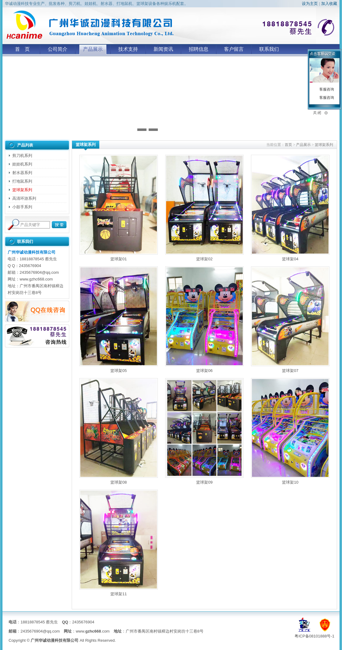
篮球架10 (290, 431)
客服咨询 (326, 89)
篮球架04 (290, 208)
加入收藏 (329, 3)
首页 (288, 145)
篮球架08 (118, 431)
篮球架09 (204, 431)
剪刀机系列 (22, 155)
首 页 (22, 49)
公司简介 (57, 49)
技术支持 (128, 49)
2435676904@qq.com (39, 272)
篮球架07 (290, 319)
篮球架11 (118, 543)
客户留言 (234, 49)
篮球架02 (204, 208)
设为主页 (310, 3)
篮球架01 (118, 208)
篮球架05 (118, 319)
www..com (93, 631)
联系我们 (269, 49)
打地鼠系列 (22, 181)
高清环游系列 (24, 198)
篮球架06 (204, 319)
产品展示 (93, 49)
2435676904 (30, 265)
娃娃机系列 (22, 164)
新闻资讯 (163, 49)
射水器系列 (22, 172)
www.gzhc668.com (36, 279)
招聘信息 (198, 49)
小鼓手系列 (22, 207)
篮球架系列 (22, 190)
